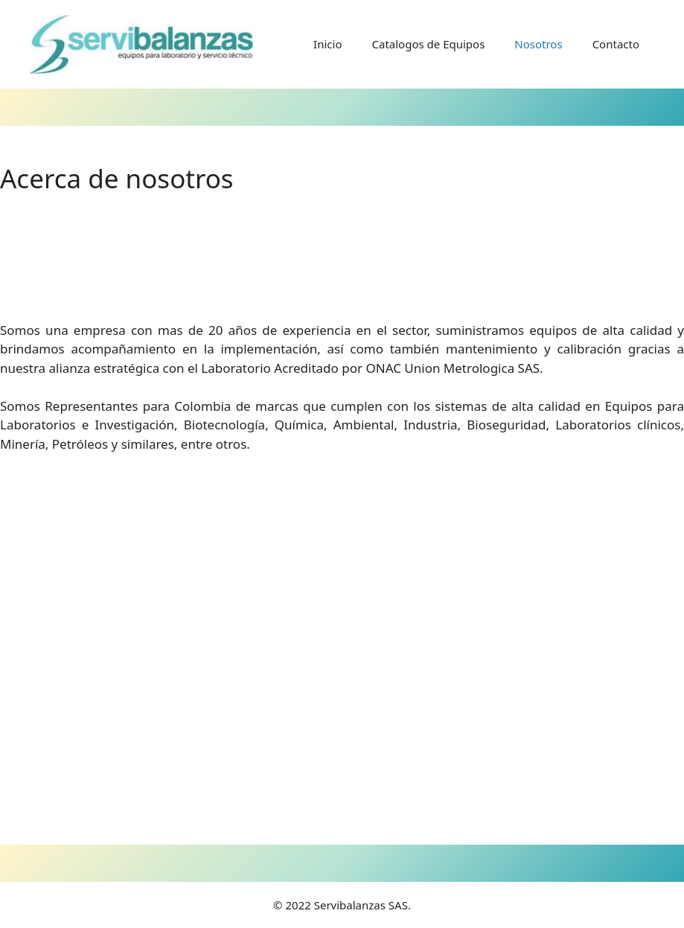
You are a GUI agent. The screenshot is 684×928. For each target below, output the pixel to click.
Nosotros (538, 43)
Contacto (615, 43)
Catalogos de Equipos (428, 43)
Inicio (327, 43)
